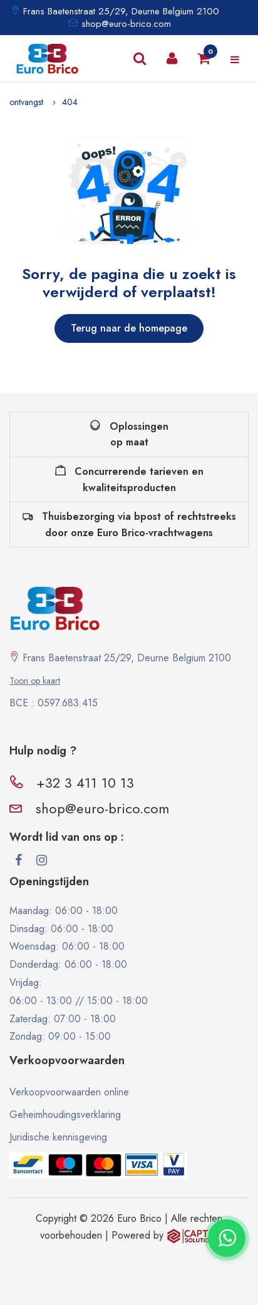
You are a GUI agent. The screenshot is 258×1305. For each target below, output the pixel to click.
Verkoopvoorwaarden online (69, 1092)
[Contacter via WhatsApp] (226, 1238)
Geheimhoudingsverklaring (65, 1114)
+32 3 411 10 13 (85, 783)
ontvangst (26, 102)
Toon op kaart (34, 680)
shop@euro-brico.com (126, 24)
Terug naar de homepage (129, 328)
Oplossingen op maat (129, 434)
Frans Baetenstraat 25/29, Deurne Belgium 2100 (119, 11)
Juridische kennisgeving (58, 1137)
